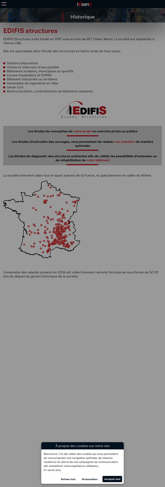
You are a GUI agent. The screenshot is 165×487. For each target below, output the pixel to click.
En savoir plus (52, 470)
